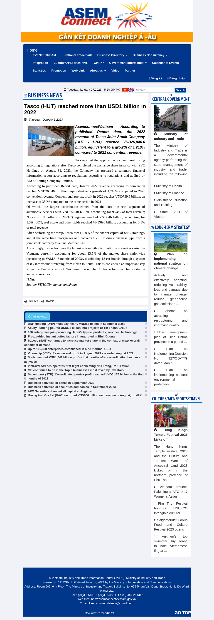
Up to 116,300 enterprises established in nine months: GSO (69, 349)
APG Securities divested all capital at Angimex (60, 391)
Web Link (78, 70)
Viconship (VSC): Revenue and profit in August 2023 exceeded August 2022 (80, 353)
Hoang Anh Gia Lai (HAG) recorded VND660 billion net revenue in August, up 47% (85, 395)
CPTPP (99, 62)
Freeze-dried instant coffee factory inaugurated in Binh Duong (71, 336)
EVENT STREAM (46, 55)
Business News (45, 96)
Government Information (128, 62)
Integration (40, 62)
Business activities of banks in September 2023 (61, 382)
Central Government (170, 99)
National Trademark (78, 55)
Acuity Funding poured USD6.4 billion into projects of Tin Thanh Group (77, 328)
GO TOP (183, 612)
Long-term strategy (172, 227)
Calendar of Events (165, 62)
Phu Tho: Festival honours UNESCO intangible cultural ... (171, 508)
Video (115, 70)
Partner (130, 70)
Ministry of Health (169, 186)
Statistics (39, 70)
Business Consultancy (150, 55)
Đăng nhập (175, 78)
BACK (46, 301)
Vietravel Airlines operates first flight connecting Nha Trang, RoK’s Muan (79, 366)
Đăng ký (155, 78)
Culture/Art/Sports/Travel (71, 62)
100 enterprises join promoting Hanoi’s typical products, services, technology (82, 332)
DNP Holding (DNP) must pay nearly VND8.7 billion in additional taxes (76, 323)
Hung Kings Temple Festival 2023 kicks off (171, 434)
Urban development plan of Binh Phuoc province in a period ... (171, 337)
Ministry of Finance (170, 193)
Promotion (58, 70)
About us (98, 70)
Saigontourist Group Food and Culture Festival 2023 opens (171, 524)
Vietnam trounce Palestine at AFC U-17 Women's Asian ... (171, 491)
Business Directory (112, 55)
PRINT (31, 301)
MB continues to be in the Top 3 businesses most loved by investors (76, 370)
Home (32, 49)
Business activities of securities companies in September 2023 (72, 387)
